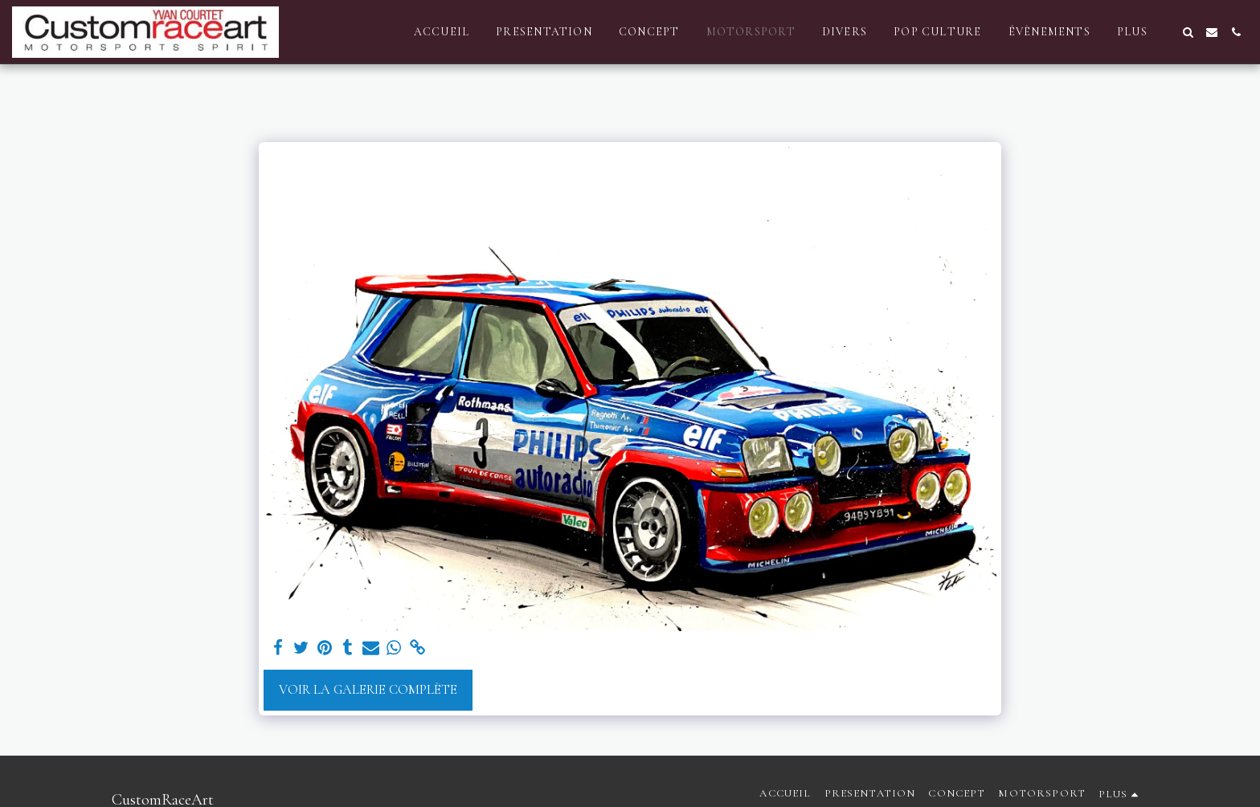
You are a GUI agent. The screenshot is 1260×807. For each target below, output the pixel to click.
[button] (1187, 32)
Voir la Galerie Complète (368, 690)
